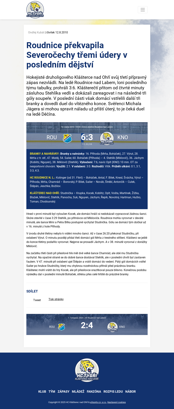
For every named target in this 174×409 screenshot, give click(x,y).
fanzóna (94, 391)
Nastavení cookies (116, 402)
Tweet (37, 300)
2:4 (87, 325)
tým (52, 391)
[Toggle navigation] (143, 9)
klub (42, 391)
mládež (78, 391)
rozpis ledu (113, 391)
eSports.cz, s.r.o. (98, 402)
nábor (130, 391)
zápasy (63, 391)
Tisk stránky (56, 299)
